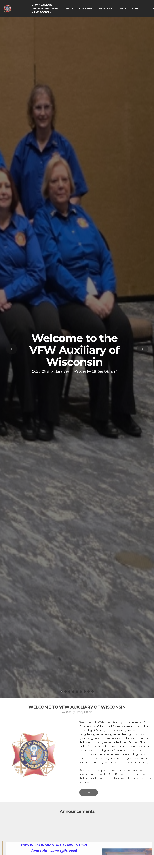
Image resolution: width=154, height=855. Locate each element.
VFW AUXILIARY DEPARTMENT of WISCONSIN (42, 8)
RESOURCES (105, 8)
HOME (55, 8)
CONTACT (137, 8)
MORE (88, 798)
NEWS (121, 8)
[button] (11, 349)
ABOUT (68, 8)
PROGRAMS (85, 8)
